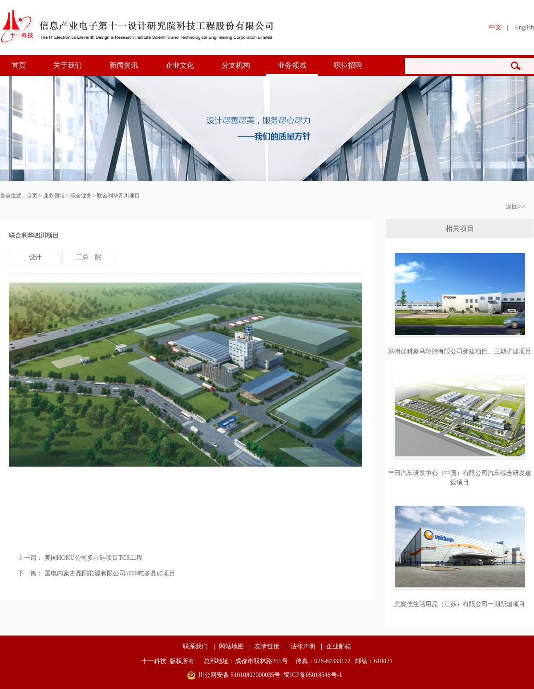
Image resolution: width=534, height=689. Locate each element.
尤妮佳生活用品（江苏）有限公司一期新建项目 (459, 604)
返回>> (515, 206)
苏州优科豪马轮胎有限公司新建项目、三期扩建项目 (459, 351)
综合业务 (81, 196)
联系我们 (195, 647)
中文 (495, 27)
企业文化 (180, 65)
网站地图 (231, 647)
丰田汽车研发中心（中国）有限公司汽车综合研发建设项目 (459, 478)
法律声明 (303, 647)
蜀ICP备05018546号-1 (312, 675)
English (524, 27)
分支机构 (236, 65)
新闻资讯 (123, 65)
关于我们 (67, 65)
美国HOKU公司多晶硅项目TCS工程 (93, 557)
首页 (19, 65)
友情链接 (267, 647)
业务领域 (292, 65)
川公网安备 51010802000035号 (239, 675)
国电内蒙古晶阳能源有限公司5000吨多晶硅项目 (109, 573)
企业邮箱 (338, 647)
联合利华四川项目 (118, 196)
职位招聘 (348, 65)
